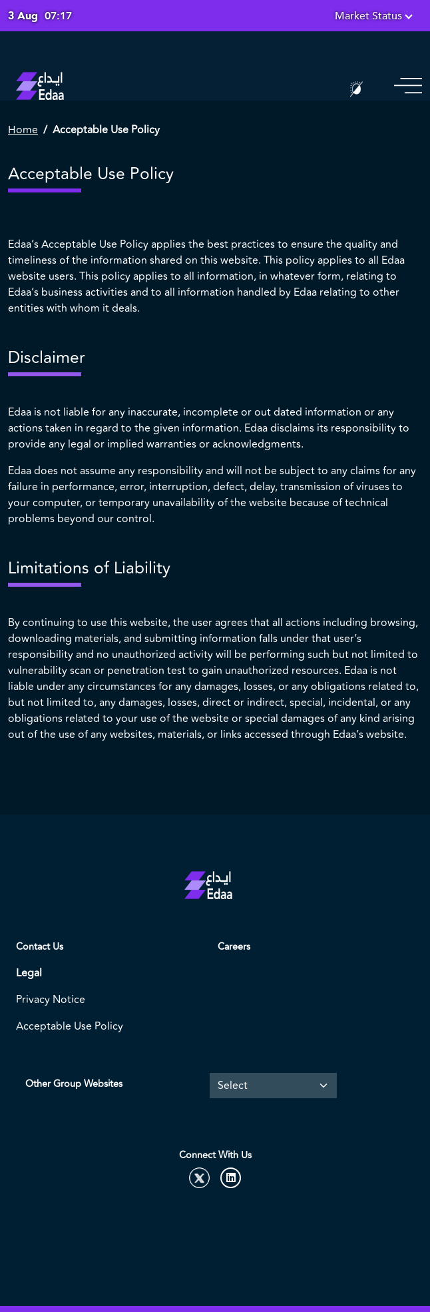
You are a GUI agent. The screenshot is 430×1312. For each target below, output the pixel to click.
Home (23, 130)
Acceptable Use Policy (69, 1026)
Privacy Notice (50, 1000)
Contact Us (39, 946)
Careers (234, 946)
